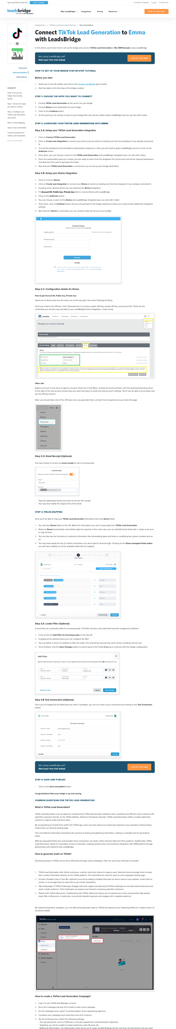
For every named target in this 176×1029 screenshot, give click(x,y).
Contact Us (163, 2)
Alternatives (21, 77)
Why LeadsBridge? (68, 11)
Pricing (100, 11)
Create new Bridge (87, 84)
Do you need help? (15, 140)
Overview (23, 68)
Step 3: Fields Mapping (16, 122)
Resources (113, 11)
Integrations (86, 11)
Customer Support (141, 2)
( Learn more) (107, 309)
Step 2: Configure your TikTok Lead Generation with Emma (16, 114)
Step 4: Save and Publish (17, 127)
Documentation (20, 72)
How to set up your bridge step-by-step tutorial (15, 96)
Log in (154, 2)
